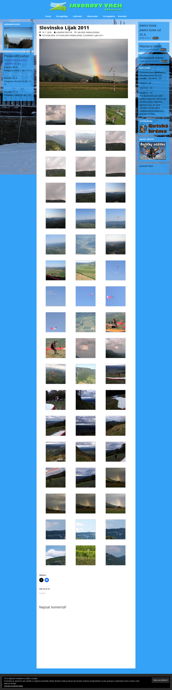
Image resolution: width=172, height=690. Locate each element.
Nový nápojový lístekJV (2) (149, 49)
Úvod (48, 16)
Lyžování (77, 16)
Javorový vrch (146, 166)
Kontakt (122, 16)
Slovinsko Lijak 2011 (93, 35)
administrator (64, 32)
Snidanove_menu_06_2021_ (149, 61)
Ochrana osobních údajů (13, 686)
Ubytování (92, 16)
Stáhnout (155, 38)
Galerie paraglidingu (89, 32)
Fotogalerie (109, 16)
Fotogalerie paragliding (69, 35)
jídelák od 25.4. (145, 38)
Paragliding (62, 16)
